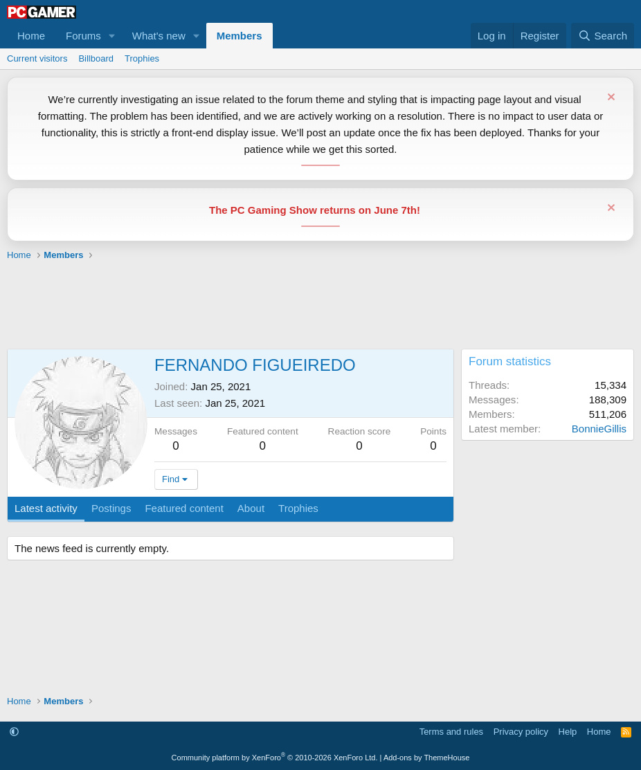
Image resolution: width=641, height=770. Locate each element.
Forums (83, 36)
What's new (159, 36)
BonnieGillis (599, 428)
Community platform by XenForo (275, 757)
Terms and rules (451, 731)
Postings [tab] (111, 508)
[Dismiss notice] (609, 98)
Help (568, 731)
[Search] (602, 35)
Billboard (96, 58)
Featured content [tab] (184, 508)
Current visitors (37, 58)
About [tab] (250, 508)
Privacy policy (521, 731)
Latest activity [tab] (46, 508)
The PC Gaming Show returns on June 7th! (314, 210)
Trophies (142, 58)
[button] (112, 35)
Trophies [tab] (298, 508)
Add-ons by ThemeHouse (426, 757)
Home (31, 36)
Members (239, 36)
